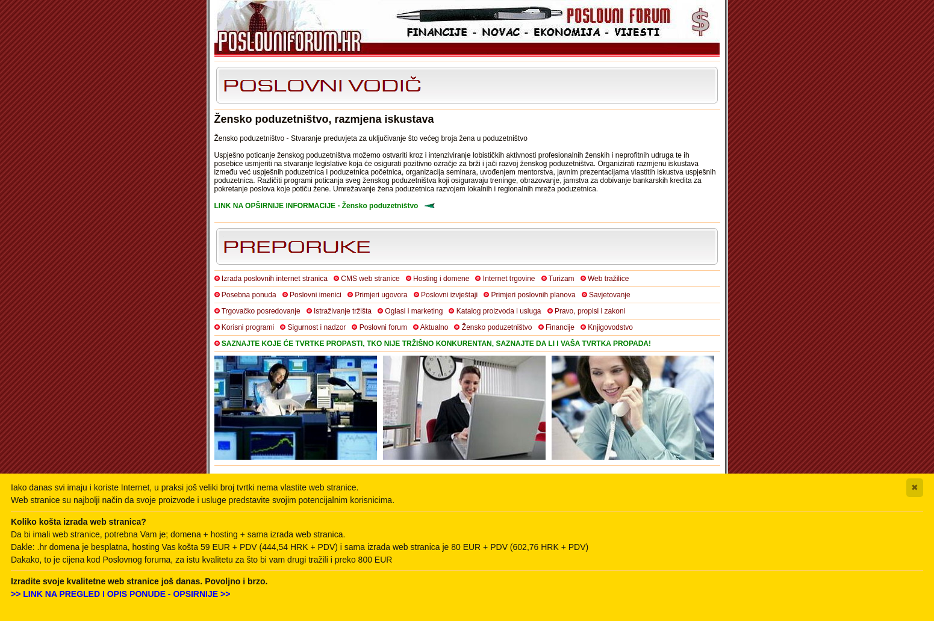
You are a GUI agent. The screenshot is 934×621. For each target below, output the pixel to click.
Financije (560, 327)
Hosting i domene (441, 278)
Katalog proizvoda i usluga (498, 311)
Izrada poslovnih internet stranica (275, 278)
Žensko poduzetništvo (497, 327)
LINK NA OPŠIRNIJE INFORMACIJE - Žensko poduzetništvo (316, 206)
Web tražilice (608, 278)
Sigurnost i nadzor (317, 327)
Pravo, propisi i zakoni (590, 311)
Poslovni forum (383, 327)
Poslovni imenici (315, 295)
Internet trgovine (509, 278)
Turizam (561, 278)
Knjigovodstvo (610, 327)
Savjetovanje (609, 295)
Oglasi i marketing (414, 311)
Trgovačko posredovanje (261, 311)
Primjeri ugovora (381, 295)
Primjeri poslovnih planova (533, 295)
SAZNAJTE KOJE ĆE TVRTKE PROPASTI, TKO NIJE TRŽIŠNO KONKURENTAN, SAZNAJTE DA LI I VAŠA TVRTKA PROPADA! (436, 343)
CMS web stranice (370, 278)
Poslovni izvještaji (449, 295)
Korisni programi (248, 327)
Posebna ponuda (249, 295)
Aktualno (434, 327)
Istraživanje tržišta (343, 311)
